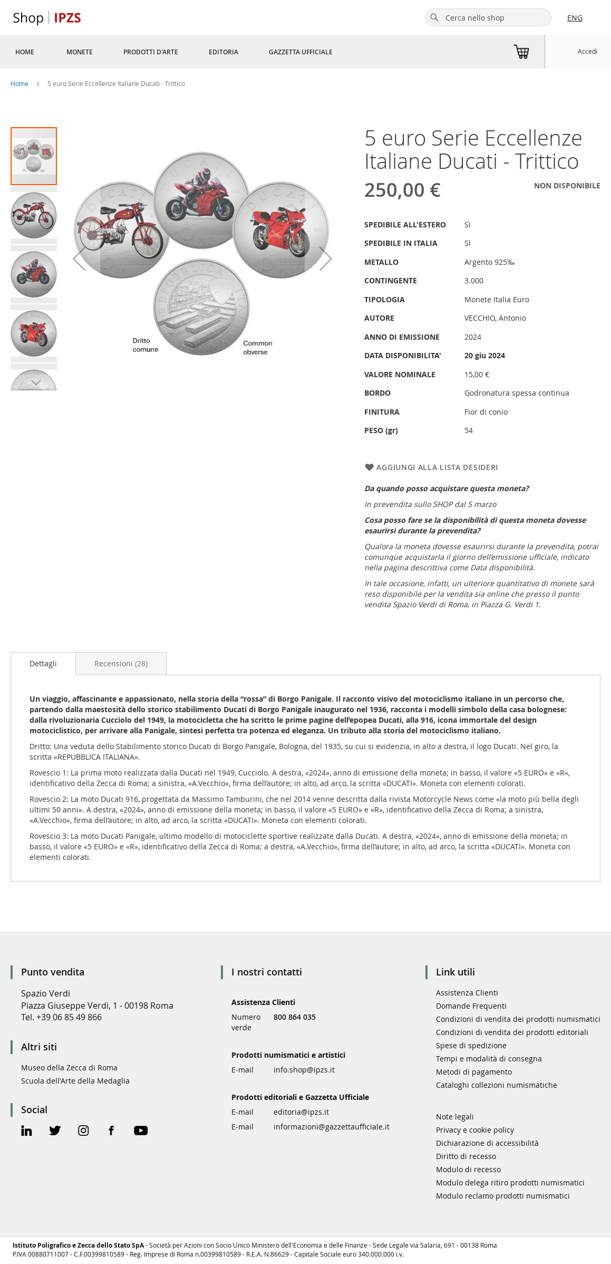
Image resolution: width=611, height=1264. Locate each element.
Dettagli (43, 663)
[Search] (434, 17)
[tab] (43, 663)
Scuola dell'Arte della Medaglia (75, 1081)
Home (19, 83)
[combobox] (488, 17)
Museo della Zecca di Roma (69, 1067)
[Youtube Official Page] (141, 1131)
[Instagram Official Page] (83, 1131)
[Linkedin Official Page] (26, 1131)
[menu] (187, 52)
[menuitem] (25, 52)
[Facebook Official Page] (111, 1131)
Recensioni (121, 663)
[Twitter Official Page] (55, 1131)
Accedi (587, 51)
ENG (575, 18)
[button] (34, 214)
